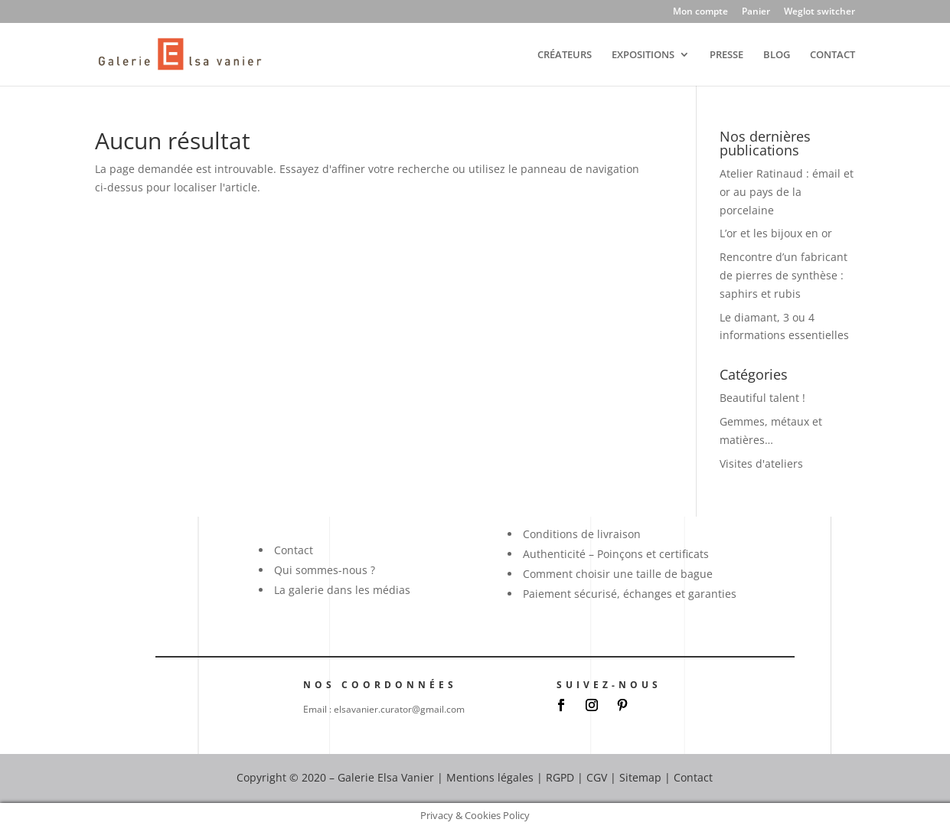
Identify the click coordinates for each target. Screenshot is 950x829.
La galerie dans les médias (342, 590)
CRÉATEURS (564, 55)
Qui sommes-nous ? (324, 570)
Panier (756, 12)
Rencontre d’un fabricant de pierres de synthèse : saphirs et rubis (783, 275)
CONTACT (832, 55)
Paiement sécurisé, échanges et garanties (629, 593)
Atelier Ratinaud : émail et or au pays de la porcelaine (787, 191)
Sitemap (640, 777)
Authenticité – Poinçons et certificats (616, 554)
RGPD (560, 777)
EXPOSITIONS (643, 55)
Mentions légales (490, 777)
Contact (293, 550)
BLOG (776, 55)
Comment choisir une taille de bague (618, 573)
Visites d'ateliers (761, 463)
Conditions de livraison (582, 534)
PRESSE (726, 55)
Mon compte (700, 12)
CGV (596, 777)
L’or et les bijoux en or (776, 233)
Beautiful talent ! (762, 397)
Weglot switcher (819, 12)
